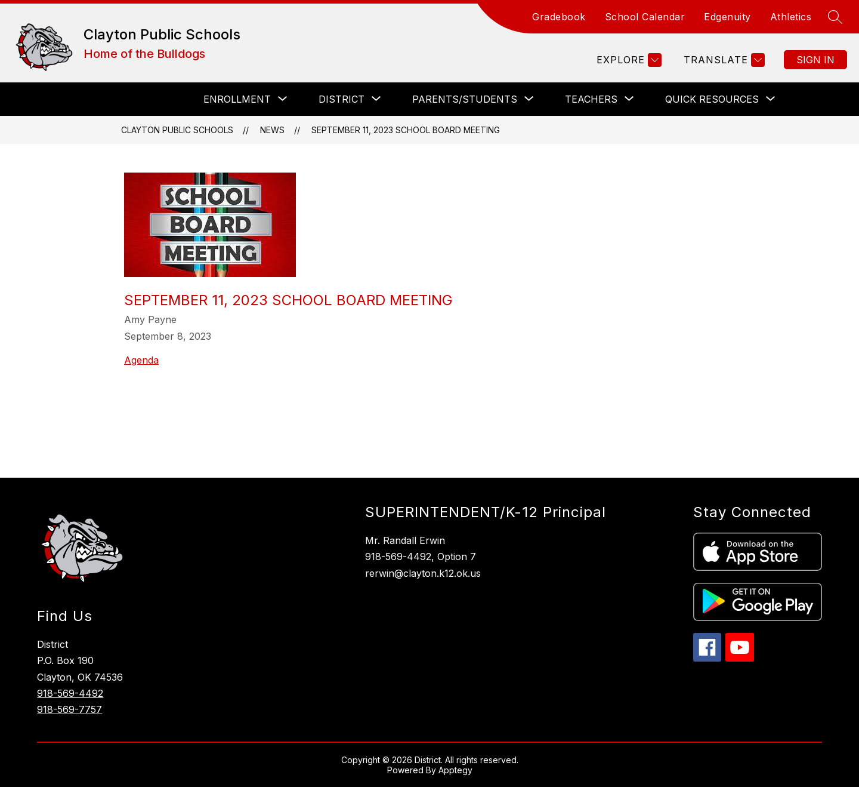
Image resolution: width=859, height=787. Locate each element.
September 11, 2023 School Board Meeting (405, 130)
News (272, 130)
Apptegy (455, 770)
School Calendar (645, 17)
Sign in (815, 60)
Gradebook (559, 17)
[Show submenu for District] (341, 99)
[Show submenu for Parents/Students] (464, 99)
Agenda (141, 360)
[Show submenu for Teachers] (591, 99)
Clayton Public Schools (177, 130)
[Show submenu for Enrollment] (237, 99)
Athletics (791, 17)
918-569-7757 (69, 709)
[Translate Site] (723, 60)
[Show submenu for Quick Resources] (712, 99)
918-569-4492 (70, 693)
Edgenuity (727, 17)
